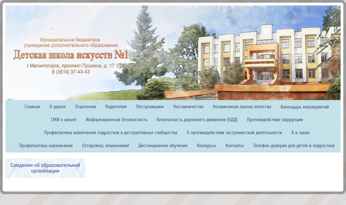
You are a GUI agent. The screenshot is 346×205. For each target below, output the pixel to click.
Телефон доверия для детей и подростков (294, 145)
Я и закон (300, 132)
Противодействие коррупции (275, 120)
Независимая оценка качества (242, 107)
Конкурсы (206, 145)
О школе (57, 107)
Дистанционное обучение (163, 145)
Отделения (85, 107)
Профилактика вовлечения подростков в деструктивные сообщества (110, 132)
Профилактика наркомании (46, 145)
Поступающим (150, 107)
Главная (32, 107)
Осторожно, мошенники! (105, 145)
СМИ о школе (63, 120)
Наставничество (188, 107)
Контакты (234, 145)
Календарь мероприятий (305, 107)
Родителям (116, 107)
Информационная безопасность (116, 120)
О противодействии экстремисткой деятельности (234, 132)
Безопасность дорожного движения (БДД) (197, 120)
